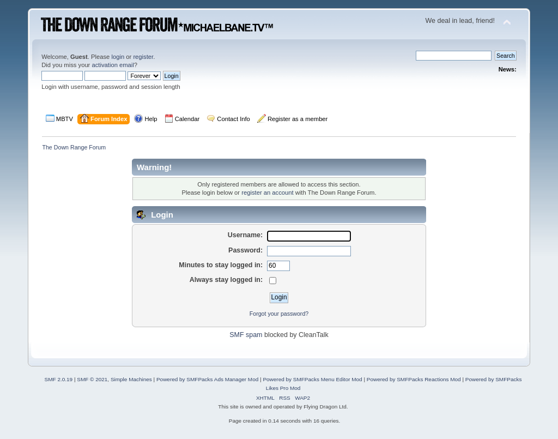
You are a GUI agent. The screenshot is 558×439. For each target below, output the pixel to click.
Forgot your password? (279, 313)
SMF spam (245, 335)
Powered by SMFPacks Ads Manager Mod (207, 379)
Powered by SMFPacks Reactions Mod (414, 379)
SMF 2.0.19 (59, 379)
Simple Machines (131, 379)
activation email (113, 65)
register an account (267, 192)
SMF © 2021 (92, 379)
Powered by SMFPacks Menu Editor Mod (312, 379)
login (117, 56)
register (143, 56)
